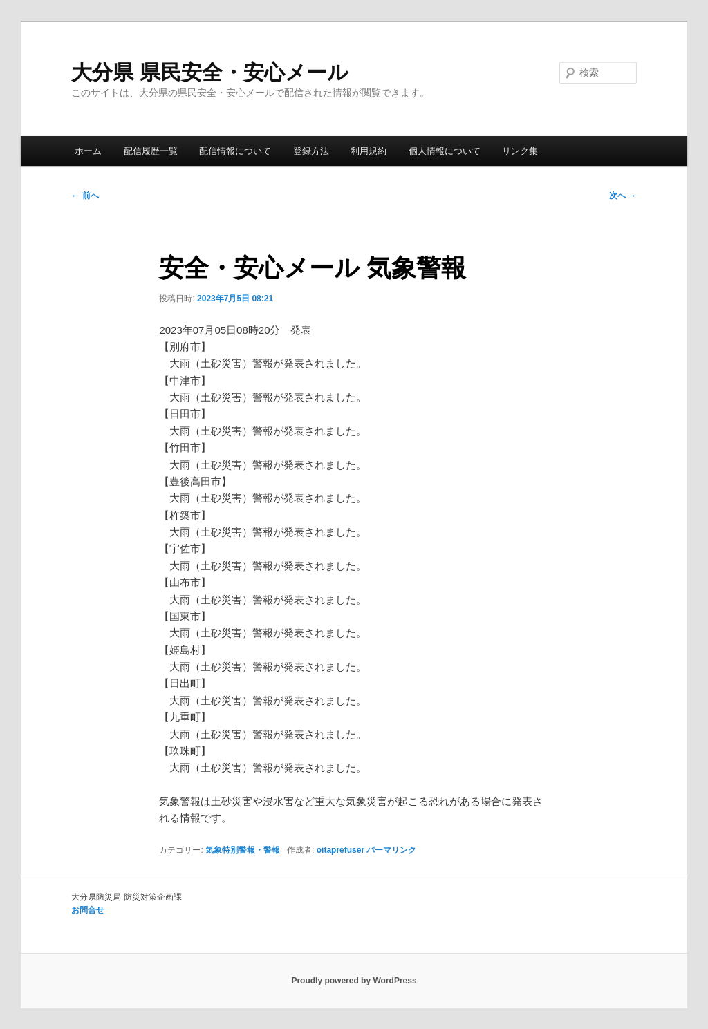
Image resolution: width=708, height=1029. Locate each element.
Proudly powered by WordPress (353, 980)
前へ (84, 195)
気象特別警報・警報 (242, 850)
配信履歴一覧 (151, 151)
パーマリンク (391, 850)
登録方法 (311, 151)
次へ (622, 195)
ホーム (88, 151)
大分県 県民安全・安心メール (209, 72)
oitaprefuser (340, 850)
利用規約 (368, 151)
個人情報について (445, 151)
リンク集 (520, 151)
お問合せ (87, 910)
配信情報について (235, 151)
